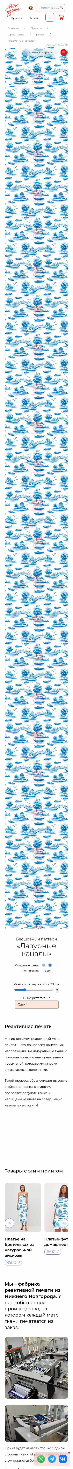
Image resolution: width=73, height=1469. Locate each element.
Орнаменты (30, 971)
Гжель (48, 971)
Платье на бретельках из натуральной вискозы (19, 1247)
